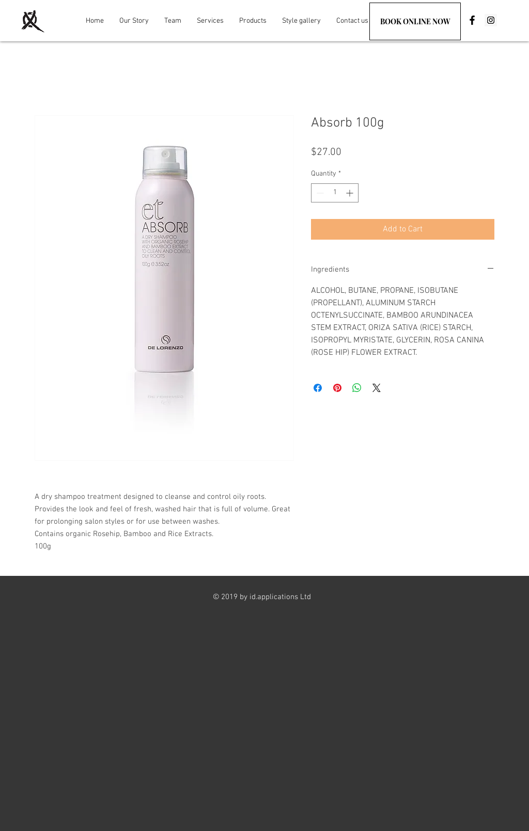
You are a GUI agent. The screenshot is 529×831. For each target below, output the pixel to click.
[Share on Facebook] (318, 388)
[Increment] (350, 193)
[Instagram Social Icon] (491, 20)
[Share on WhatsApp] (357, 388)
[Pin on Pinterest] (337, 388)
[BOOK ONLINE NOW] (415, 21)
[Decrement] (319, 193)
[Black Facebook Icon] (472, 20)
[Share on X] (376, 388)
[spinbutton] (334, 193)
